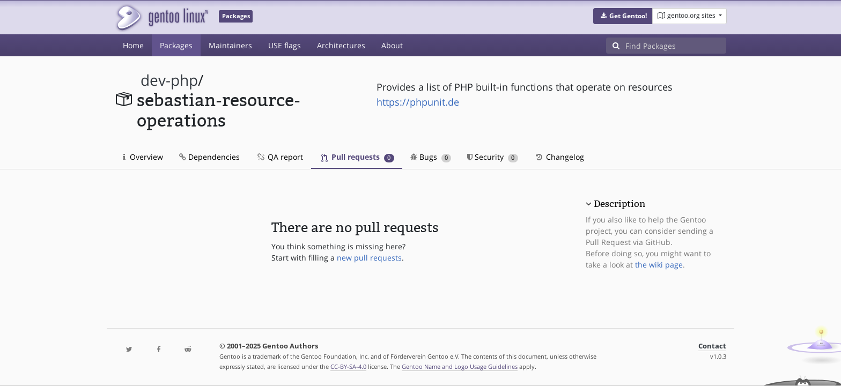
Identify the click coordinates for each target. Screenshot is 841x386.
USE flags (284, 45)
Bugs (431, 157)
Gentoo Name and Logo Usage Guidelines (460, 366)
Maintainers (230, 45)
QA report (279, 157)
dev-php (169, 80)
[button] (623, 16)
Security (492, 157)
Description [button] (619, 203)
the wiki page (659, 264)
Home (133, 45)
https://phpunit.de (418, 101)
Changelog (559, 157)
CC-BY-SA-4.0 (348, 366)
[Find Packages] (675, 46)
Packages (176, 45)
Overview (143, 157)
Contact (712, 346)
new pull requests (369, 258)
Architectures (341, 45)
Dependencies (209, 157)
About (392, 45)
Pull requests (357, 157)
